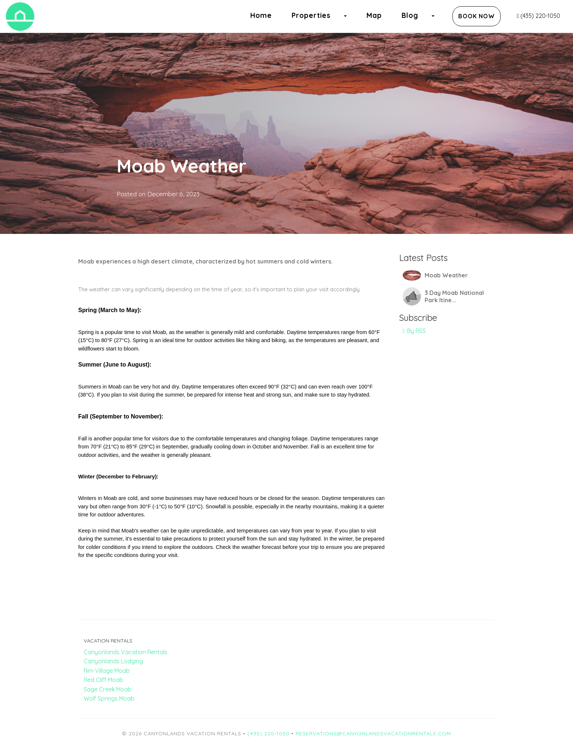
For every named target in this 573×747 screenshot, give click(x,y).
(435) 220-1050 (538, 15)
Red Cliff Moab (103, 679)
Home (261, 15)
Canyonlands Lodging (113, 661)
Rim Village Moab (107, 670)
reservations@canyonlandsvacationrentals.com (373, 733)
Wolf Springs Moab (109, 698)
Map (374, 15)
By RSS (414, 330)
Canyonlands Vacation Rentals (125, 652)
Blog (410, 15)
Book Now (476, 16)
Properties (311, 15)
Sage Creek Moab (108, 689)
